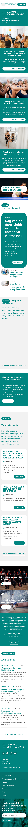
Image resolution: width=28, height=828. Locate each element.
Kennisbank (5, 18)
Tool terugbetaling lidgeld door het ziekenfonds (13, 489)
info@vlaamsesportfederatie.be (11, 767)
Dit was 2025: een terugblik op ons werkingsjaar (16, 275)
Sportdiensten (6, 789)
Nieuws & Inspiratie (7, 3)
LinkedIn (3, 753)
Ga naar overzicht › (18, 68)
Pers (3, 792)
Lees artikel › (17, 262)
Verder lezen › (19, 476)
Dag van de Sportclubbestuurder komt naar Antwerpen (13, 228)
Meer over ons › (8, 401)
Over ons (5, 22)
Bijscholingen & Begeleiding (10, 20)
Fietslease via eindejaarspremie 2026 (11, 712)
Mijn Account (11, 4)
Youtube (15, 753)
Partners (4, 795)
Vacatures (18, 3)
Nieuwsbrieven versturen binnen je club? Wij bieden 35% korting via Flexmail (18, 287)
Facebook (11, 753)
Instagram (7, 753)
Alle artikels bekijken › (14, 734)
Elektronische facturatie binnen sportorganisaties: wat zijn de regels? (13, 455)
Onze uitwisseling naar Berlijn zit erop (11, 669)
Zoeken (3, 4)
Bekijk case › (6, 583)
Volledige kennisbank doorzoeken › (14, 553)
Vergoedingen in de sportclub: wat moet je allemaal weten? (13, 521)
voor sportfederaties (9, 810)
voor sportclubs (8, 808)
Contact (22, 4)
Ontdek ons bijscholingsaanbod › (14, 365)
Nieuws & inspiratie (8, 785)
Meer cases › (14, 642)
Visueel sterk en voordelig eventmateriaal (12, 601)
